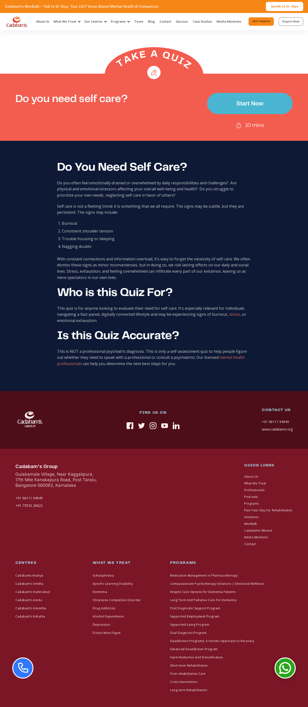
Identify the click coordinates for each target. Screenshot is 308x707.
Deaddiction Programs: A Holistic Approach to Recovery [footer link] (212, 641)
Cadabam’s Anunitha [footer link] (30, 608)
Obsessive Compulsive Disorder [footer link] (117, 600)
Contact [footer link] (250, 544)
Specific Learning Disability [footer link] (113, 584)
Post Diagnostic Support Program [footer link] (195, 608)
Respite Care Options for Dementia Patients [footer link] (203, 592)
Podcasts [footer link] (251, 497)
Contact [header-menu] (165, 21)
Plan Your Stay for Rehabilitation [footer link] (268, 510)
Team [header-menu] (138, 21)
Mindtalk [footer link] (250, 524)
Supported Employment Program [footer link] (194, 616)
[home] (17, 21)
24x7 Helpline (261, 21)
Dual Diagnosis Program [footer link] (188, 633)
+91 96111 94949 (275, 421)
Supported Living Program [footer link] (189, 625)
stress (234, 314)
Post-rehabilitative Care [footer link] (187, 674)
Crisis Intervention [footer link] (183, 682)
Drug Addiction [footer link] (104, 608)
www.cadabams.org (277, 429)
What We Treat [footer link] (255, 483)
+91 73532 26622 (29, 505)
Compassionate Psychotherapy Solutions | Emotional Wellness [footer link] (217, 584)
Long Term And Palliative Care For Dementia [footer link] (203, 600)
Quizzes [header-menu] (182, 21)
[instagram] (153, 425)
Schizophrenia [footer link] (103, 575)
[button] (66, 21)
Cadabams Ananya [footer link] (29, 575)
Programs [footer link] (251, 503)
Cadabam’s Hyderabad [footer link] (32, 592)
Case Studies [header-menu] (202, 21)
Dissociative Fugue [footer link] (107, 633)
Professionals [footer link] (254, 490)
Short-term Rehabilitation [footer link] (189, 665)
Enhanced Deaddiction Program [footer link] (194, 649)
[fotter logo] (29, 419)
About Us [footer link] (251, 477)
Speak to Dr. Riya (284, 6)
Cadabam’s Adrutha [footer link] (30, 616)
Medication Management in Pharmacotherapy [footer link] (204, 575)
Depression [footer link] (101, 625)
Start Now (249, 103)
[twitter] (141, 425)
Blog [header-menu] (151, 21)
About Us (42, 21)
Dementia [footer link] (100, 592)
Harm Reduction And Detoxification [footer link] (196, 657)
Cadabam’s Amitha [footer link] (29, 584)
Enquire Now (290, 21)
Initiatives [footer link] (251, 517)
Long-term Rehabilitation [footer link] (188, 690)
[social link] (130, 425)
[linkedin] (176, 425)
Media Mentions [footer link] (256, 537)
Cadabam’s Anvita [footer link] (28, 600)
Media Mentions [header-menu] (229, 21)
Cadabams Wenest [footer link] (258, 530)
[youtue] (164, 425)
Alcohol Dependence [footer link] (108, 616)
